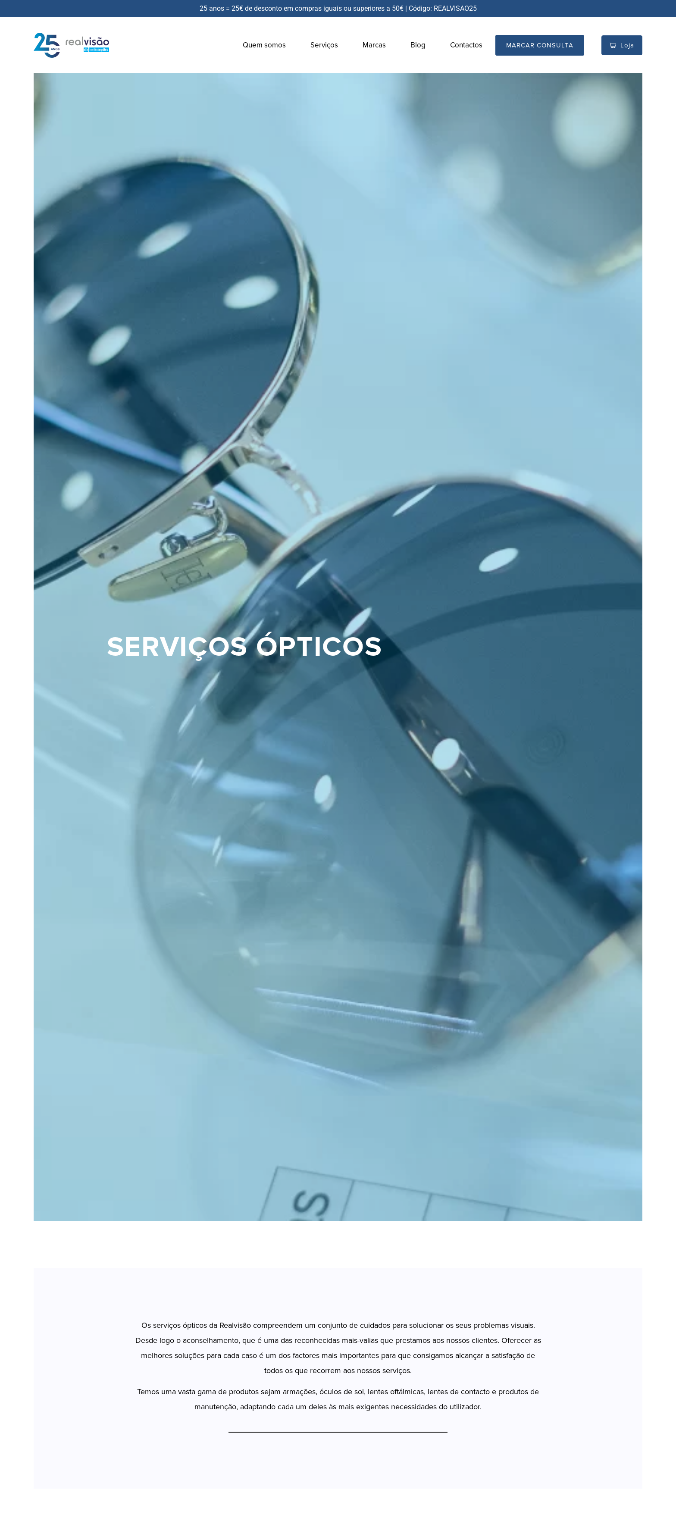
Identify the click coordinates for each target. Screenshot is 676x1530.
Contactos (466, 45)
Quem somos (264, 45)
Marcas (374, 45)
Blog (418, 45)
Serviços (324, 45)
